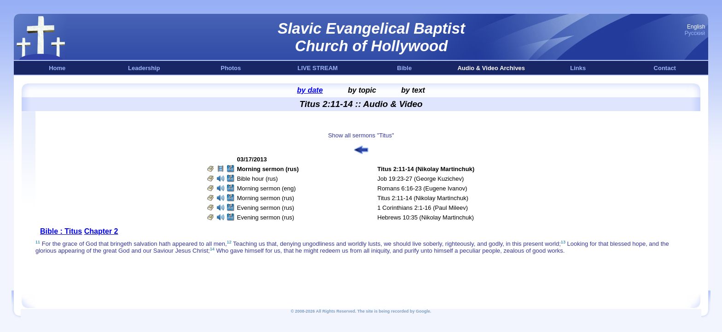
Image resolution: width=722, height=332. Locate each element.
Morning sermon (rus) (265, 198)
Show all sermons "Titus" (361, 135)
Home (57, 68)
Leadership (144, 68)
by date (310, 90)
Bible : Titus (61, 231)
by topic (362, 90)
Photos (231, 68)
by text (413, 90)
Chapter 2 (101, 231)
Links (578, 68)
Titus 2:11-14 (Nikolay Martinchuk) (423, 198)
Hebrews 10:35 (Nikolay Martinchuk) (426, 217)
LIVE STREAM (317, 68)
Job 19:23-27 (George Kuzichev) (421, 178)
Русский (695, 33)
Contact (665, 68)
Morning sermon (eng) (266, 188)
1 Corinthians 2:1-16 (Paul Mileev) (423, 207)
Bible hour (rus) (257, 178)
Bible (404, 68)
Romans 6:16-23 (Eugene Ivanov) (422, 188)
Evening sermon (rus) (265, 207)
